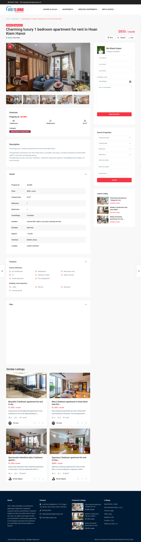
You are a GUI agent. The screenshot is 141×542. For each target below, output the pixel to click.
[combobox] (114, 138)
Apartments (15, 19)
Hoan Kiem (16, 38)
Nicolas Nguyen (18, 479)
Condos (106, 520)
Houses (106, 510)
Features (12, 262)
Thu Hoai (15, 423)
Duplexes (107, 517)
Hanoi (10, 38)
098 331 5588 (14, 2)
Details (12, 174)
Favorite (122, 37)
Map (11, 304)
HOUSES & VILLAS (50, 9)
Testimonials (113, 539)
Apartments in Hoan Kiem (20, 131)
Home (8, 19)
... (37, 413)
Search (114, 180)
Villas (106, 514)
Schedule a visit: (102, 77)
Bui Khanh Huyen (114, 48)
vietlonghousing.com (49, 517)
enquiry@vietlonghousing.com (31, 2)
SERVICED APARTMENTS (87, 9)
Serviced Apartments (111, 507)
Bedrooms (102, 149)
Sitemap (120, 539)
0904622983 (46, 510)
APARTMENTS (67, 9)
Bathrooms (102, 154)
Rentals (9, 25)
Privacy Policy (128, 539)
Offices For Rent (109, 524)
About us (98, 539)
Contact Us (105, 539)
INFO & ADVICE (108, 9)
